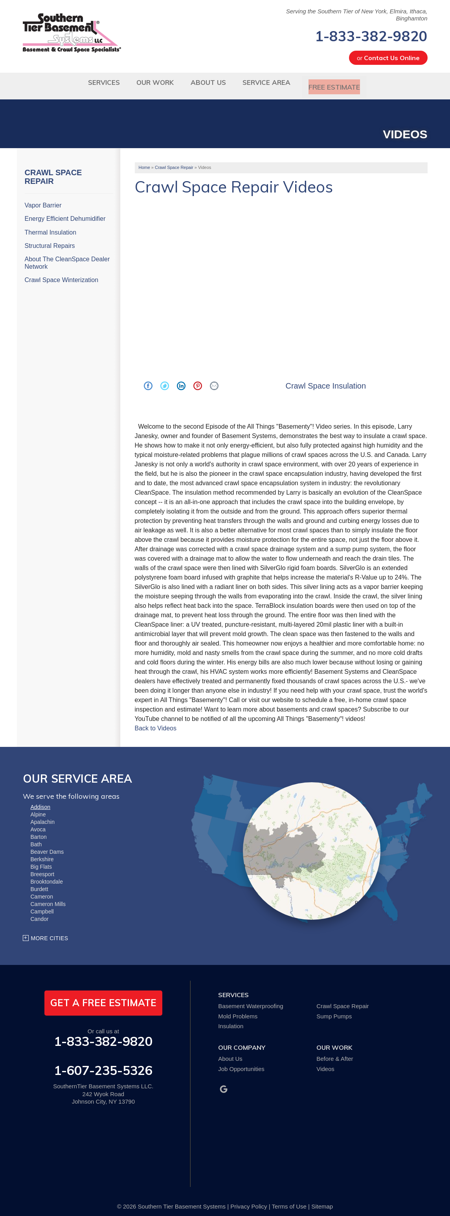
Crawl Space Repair (53, 170)
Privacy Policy (248, 1200)
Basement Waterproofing (250, 999)
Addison (41, 801)
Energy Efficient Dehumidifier (65, 212)
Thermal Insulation (51, 226)
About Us (230, 1052)
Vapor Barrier (43, 199)
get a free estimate (103, 996)
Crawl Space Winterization (62, 274)
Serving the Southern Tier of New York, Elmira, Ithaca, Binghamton (357, 15)
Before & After (334, 1052)
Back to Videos (155, 722)
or (388, 58)
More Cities (49, 932)
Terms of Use (289, 1200)
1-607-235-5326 (103, 1064)
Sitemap (322, 1200)
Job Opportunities (241, 1062)
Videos (325, 1062)
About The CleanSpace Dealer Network (67, 256)
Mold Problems (237, 1010)
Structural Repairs (50, 239)
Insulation (230, 1020)
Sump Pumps (334, 1010)
